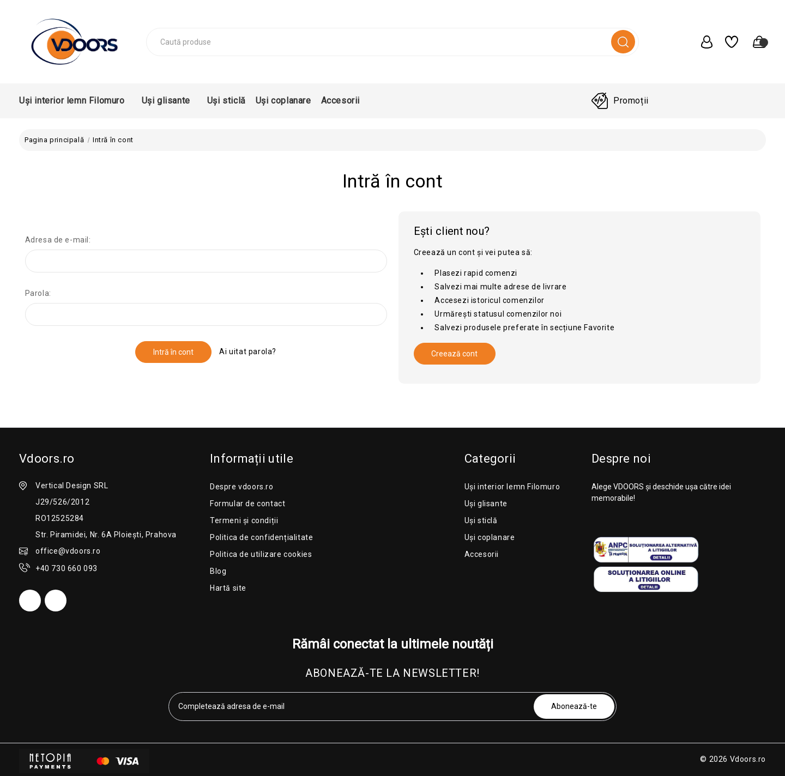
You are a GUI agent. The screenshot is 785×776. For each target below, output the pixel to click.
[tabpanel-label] (352, 706)
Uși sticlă (226, 100)
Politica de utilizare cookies (261, 554)
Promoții (631, 100)
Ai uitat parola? (247, 351)
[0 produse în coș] (754, 41)
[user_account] (701, 41)
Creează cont (454, 353)
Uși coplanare (283, 100)
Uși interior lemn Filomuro (75, 100)
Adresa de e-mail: (58, 239)
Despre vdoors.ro (242, 486)
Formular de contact (247, 503)
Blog (218, 571)
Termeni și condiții (244, 520)
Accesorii (344, 100)
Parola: (38, 293)
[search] (623, 41)
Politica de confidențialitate (261, 537)
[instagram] (56, 600)
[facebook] (30, 600)
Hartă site (228, 588)
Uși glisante (169, 100)
